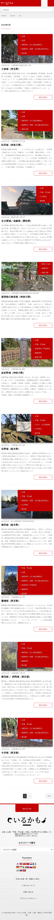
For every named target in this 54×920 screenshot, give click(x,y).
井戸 (20, 141)
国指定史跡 (23, 65)
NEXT (49, 796)
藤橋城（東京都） (10, 600)
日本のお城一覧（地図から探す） (28, 879)
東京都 (24, 593)
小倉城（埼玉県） (10, 68)
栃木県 (37, 433)
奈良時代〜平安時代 (42, 349)
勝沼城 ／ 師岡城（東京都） (16, 676)
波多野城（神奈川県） (13, 372)
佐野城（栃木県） (10, 448)
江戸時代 (43, 197)
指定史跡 (36, 293)
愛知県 (42, 201)
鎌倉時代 (45, 268)
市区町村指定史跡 (25, 293)
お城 (23, 36)
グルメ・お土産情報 (42, 425)
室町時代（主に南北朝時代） (32, 45)
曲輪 (23, 369)
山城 (23, 40)
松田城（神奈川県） (12, 144)
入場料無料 (15, 65)
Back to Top (27, 809)
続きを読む (43, 97)
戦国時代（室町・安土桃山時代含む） (36, 49)
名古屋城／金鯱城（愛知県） (16, 220)
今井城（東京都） (10, 752)
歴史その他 (46, 264)
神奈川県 (25, 129)
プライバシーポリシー (28, 898)
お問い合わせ (28, 892)
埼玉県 (24, 53)
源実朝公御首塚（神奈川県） (16, 296)
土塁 (29, 65)
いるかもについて (28, 885)
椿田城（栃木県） (10, 524)
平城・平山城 (45, 192)
